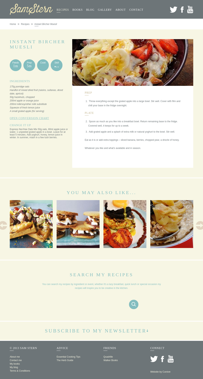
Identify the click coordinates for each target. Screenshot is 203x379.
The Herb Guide (65, 360)
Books (77, 9)
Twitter (173, 9)
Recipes (63, 9)
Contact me (16, 360)
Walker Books (110, 360)
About (120, 9)
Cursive (166, 371)
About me (15, 356)
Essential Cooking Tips (68, 356)
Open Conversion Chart (29, 118)
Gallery (105, 9)
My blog (14, 367)
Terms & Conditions (20, 370)
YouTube (190, 9)
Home (13, 24)
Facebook (182, 9)
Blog (90, 9)
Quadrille (108, 356)
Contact (136, 9)
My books (15, 363)
